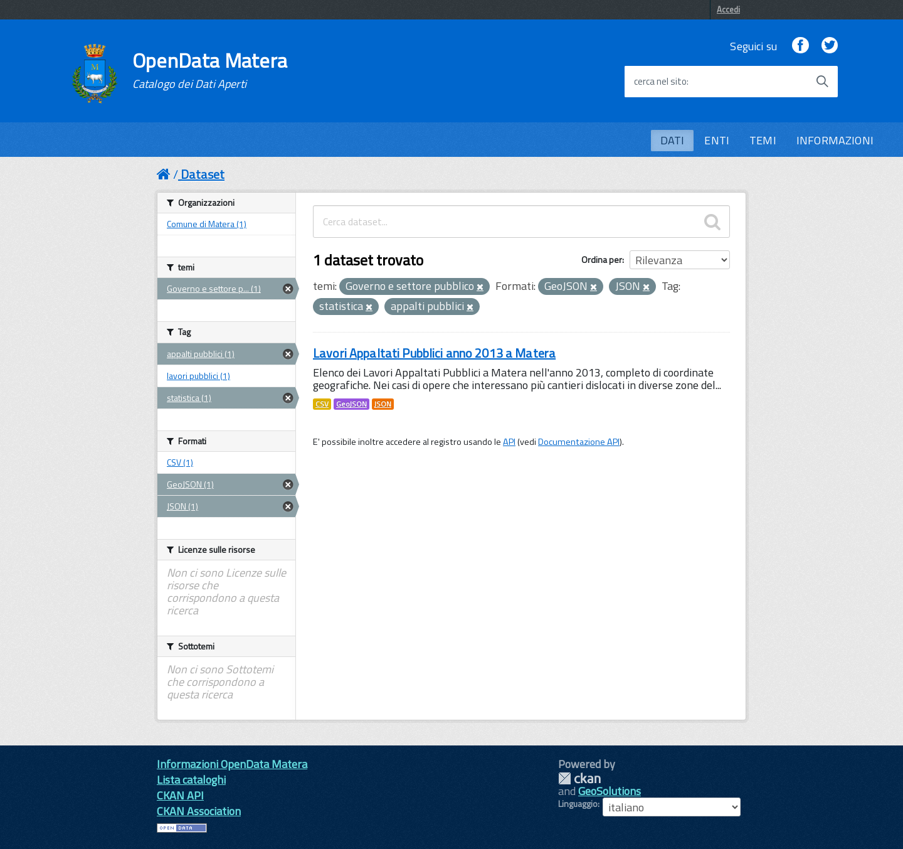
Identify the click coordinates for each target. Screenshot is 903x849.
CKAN (579, 778)
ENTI (716, 140)
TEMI (762, 140)
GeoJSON (351, 404)
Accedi (728, 9)
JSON (382, 404)
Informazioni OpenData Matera (232, 764)
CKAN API (180, 795)
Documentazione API (579, 442)
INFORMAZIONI (835, 140)
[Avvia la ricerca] (822, 81)
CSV (322, 404)
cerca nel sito (660, 81)
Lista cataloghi (191, 779)
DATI (672, 140)
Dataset (202, 174)
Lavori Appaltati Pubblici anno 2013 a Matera (434, 353)
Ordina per (601, 259)
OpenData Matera (210, 70)
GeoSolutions (609, 790)
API (509, 442)
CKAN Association (199, 811)
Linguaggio (578, 804)
